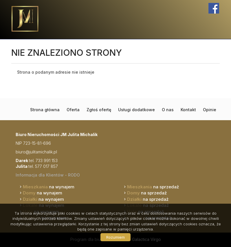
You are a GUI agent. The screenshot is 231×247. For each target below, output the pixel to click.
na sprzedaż (153, 187)
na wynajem (48, 187)
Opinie (209, 109)
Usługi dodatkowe (136, 109)
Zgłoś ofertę (99, 109)
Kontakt (188, 109)
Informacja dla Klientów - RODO (48, 174)
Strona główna (45, 109)
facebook (213, 8)
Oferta (73, 109)
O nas (168, 109)
